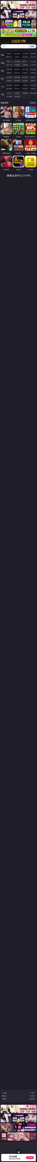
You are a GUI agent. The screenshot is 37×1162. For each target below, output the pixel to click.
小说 (2, 87)
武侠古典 (33, 85)
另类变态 (33, 73)
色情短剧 (17, 96)
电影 (2, 71)
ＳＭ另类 (33, 65)
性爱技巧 (33, 89)
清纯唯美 (17, 81)
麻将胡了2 (9, 57)
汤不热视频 (33, 93)
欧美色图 (25, 77)
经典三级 (17, 73)
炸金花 (17, 57)
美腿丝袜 (9, 81)
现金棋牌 (25, 57)
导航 (2, 94)
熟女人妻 (9, 65)
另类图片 (33, 81)
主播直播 (25, 65)
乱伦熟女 (25, 73)
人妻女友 (25, 85)
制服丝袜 (9, 73)
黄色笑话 (25, 89)
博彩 (2, 55)
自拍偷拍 (17, 61)
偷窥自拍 (9, 77)
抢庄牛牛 (33, 57)
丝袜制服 (17, 65)
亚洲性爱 (9, 69)
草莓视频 (25, 93)
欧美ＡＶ (25, 61)
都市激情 (9, 85)
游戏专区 (33, 54)
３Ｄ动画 (33, 61)
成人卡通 (25, 69)
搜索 (32, 46)
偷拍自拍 (17, 69)
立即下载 (30, 1158)
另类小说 (17, 89)
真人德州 (17, 54)
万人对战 (25, 54)
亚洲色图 (17, 77)
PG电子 (9, 54)
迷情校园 (9, 89)
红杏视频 (9, 96)
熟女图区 (25, 81)
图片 (2, 79)
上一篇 (5, 1096)
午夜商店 (17, 93)
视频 (2, 63)
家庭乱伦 (17, 85)
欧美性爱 (33, 69)
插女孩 (9, 93)
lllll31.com (19, 41)
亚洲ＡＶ (9, 61)
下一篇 (32, 1096)
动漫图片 (33, 77)
